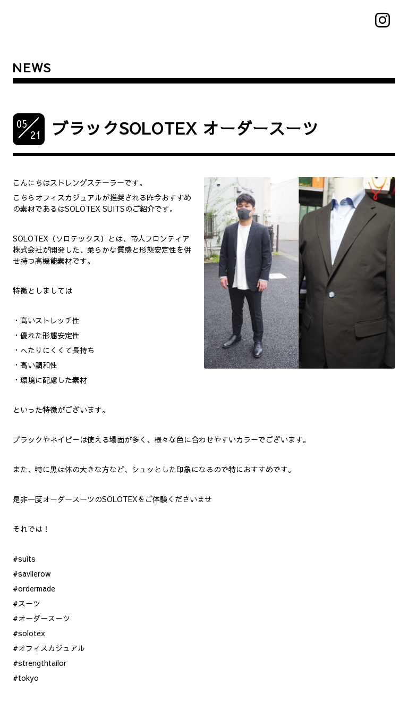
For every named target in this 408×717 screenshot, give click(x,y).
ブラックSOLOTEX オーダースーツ (186, 128)
